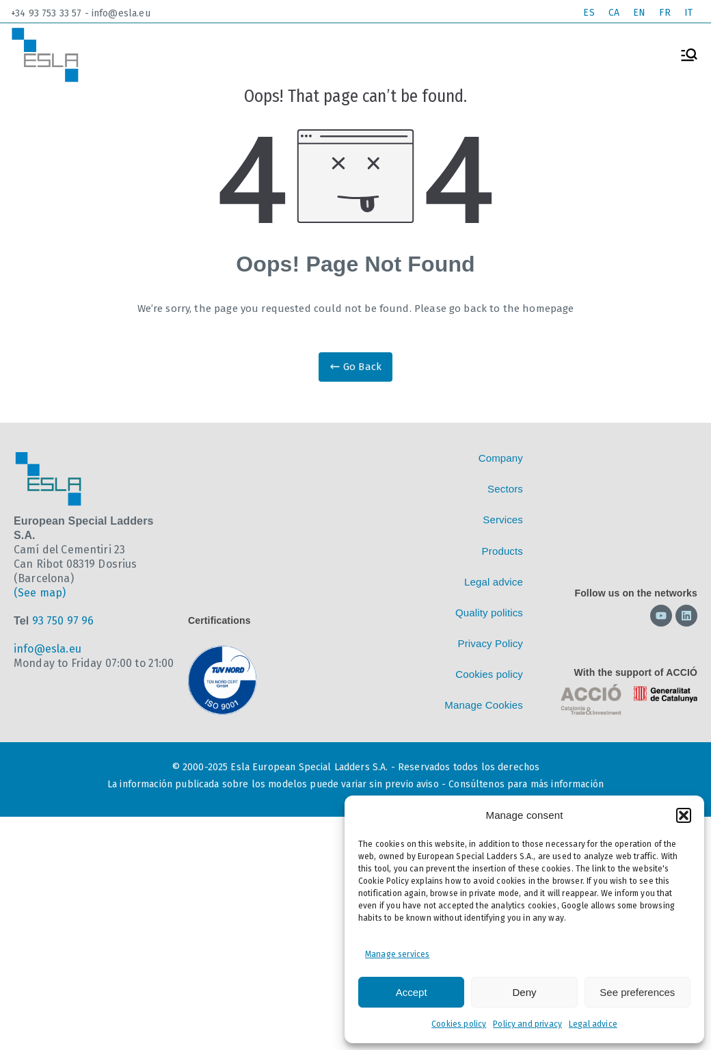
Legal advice (593, 1024)
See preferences (637, 992)
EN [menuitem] (639, 12)
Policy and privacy (527, 1024)
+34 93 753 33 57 (46, 13)
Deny (524, 992)
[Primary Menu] (689, 54)
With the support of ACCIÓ (635, 672)
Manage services (397, 954)
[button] (683, 815)
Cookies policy (458, 1024)
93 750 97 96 (63, 620)
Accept (411, 992)
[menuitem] (588, 13)
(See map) (40, 592)
